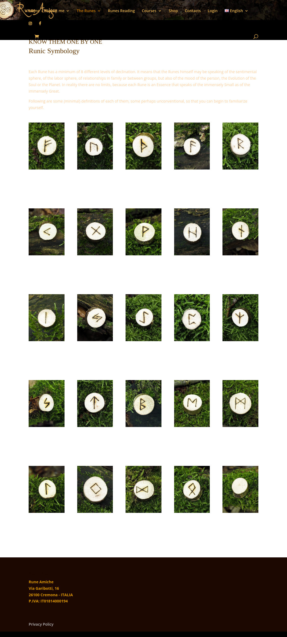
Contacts (193, 11)
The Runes (86, 11)
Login (213, 11)
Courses (149, 11)
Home (34, 11)
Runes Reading (121, 11)
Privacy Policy (41, 624)
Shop (173, 11)
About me (55, 11)
